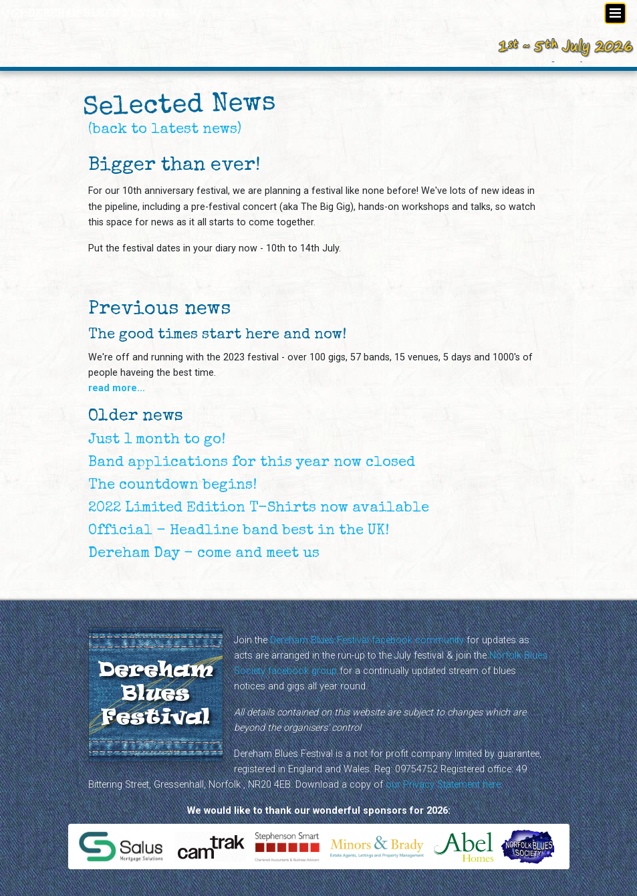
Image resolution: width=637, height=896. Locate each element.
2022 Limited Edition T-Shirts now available (258, 508)
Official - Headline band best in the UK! (238, 531)
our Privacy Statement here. (444, 784)
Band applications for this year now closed (251, 463)
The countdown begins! (172, 486)
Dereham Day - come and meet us (204, 554)
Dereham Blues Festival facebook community (367, 640)
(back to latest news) (164, 130)
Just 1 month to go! (156, 440)
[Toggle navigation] (615, 13)
